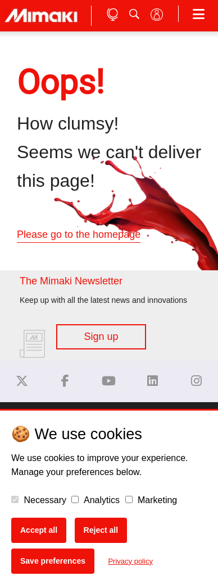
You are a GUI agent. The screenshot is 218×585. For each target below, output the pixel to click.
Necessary (38, 500)
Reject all (101, 530)
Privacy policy (130, 561)
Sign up (101, 336)
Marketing (151, 500)
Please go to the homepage (78, 234)
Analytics (95, 500)
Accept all (38, 530)
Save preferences (52, 560)
